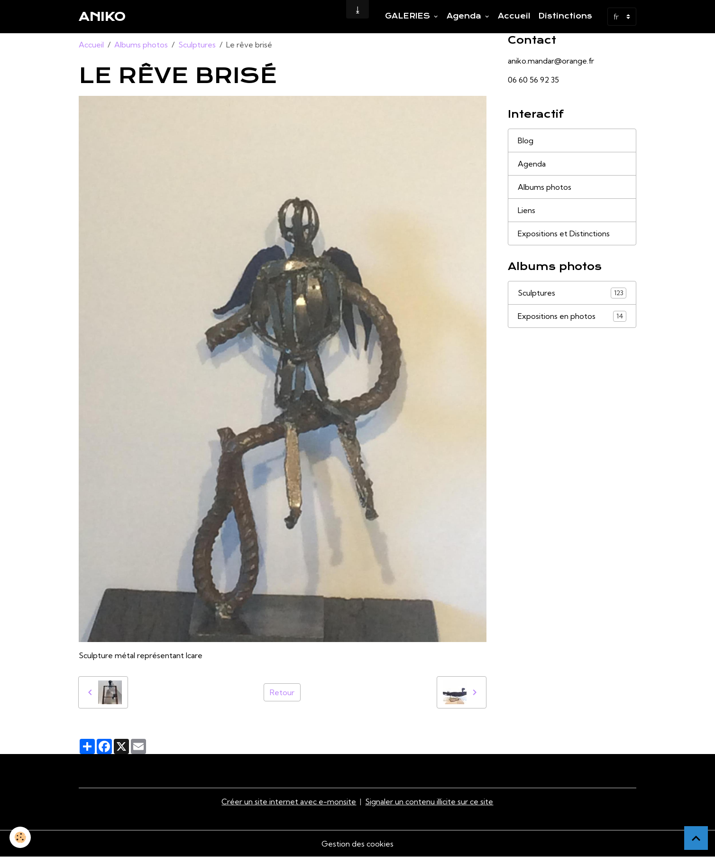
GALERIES (408, 16)
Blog (525, 140)
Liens (526, 210)
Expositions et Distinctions (564, 233)
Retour (282, 692)
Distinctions (565, 16)
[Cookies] (20, 837)
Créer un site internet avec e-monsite (288, 801)
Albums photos (141, 44)
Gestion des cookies (357, 843)
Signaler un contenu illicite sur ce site (429, 801)
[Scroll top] (696, 838)
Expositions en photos (572, 316)
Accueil (514, 16)
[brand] (102, 16)
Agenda (465, 16)
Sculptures (197, 44)
